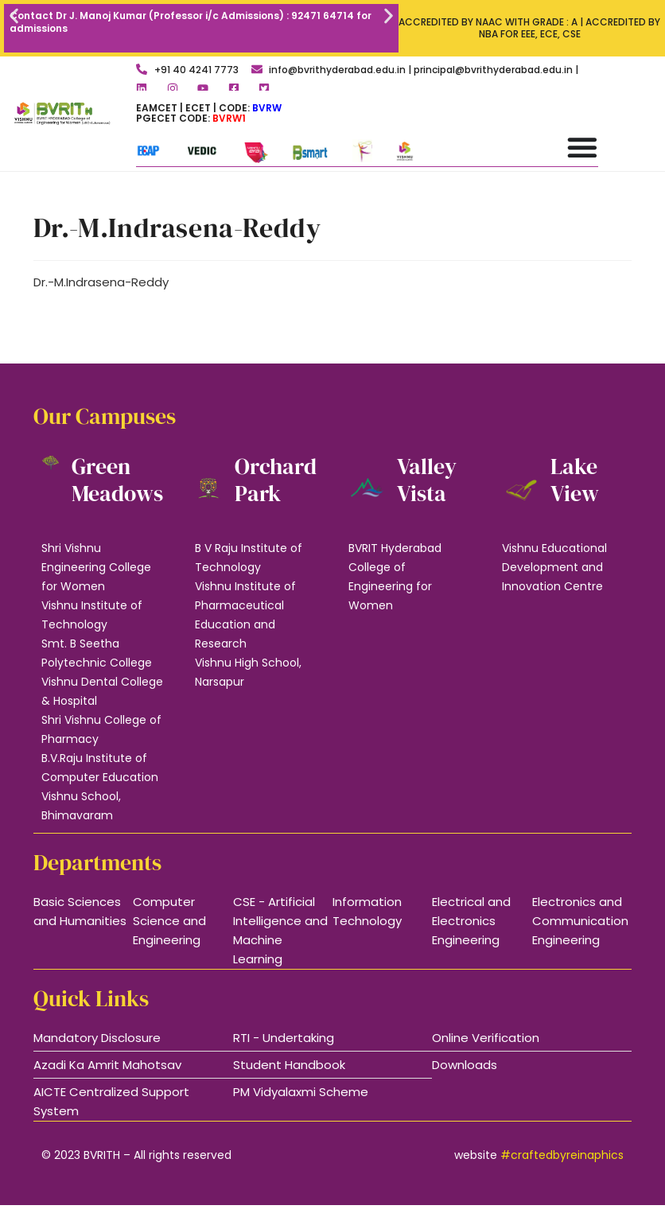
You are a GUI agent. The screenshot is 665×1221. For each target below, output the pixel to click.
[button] (14, 16)
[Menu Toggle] (582, 147)
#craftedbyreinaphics (562, 1155)
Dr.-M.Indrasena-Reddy (101, 282)
